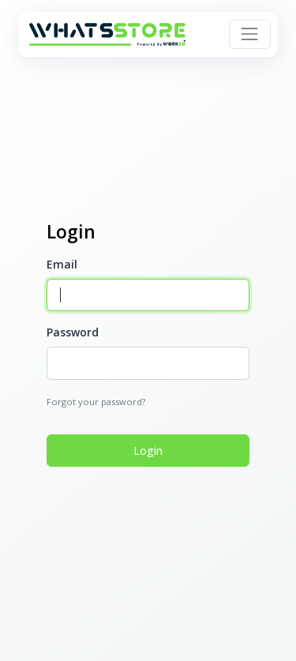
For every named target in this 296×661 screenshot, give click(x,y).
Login (148, 450)
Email (62, 264)
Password (73, 332)
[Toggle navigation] (249, 34)
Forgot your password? (96, 401)
